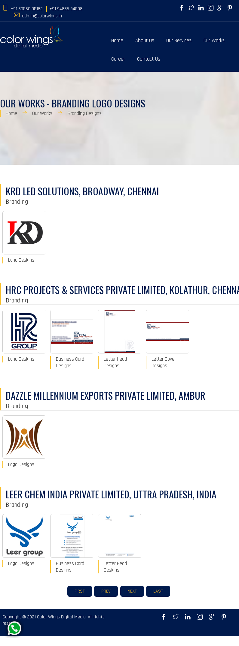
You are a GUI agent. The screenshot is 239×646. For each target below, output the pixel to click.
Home (117, 40)
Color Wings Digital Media (61, 617)
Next (132, 591)
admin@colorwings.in (42, 16)
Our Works (214, 40)
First (80, 591)
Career (118, 59)
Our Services (179, 40)
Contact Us (148, 59)
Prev (106, 591)
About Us (144, 40)
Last (158, 591)
